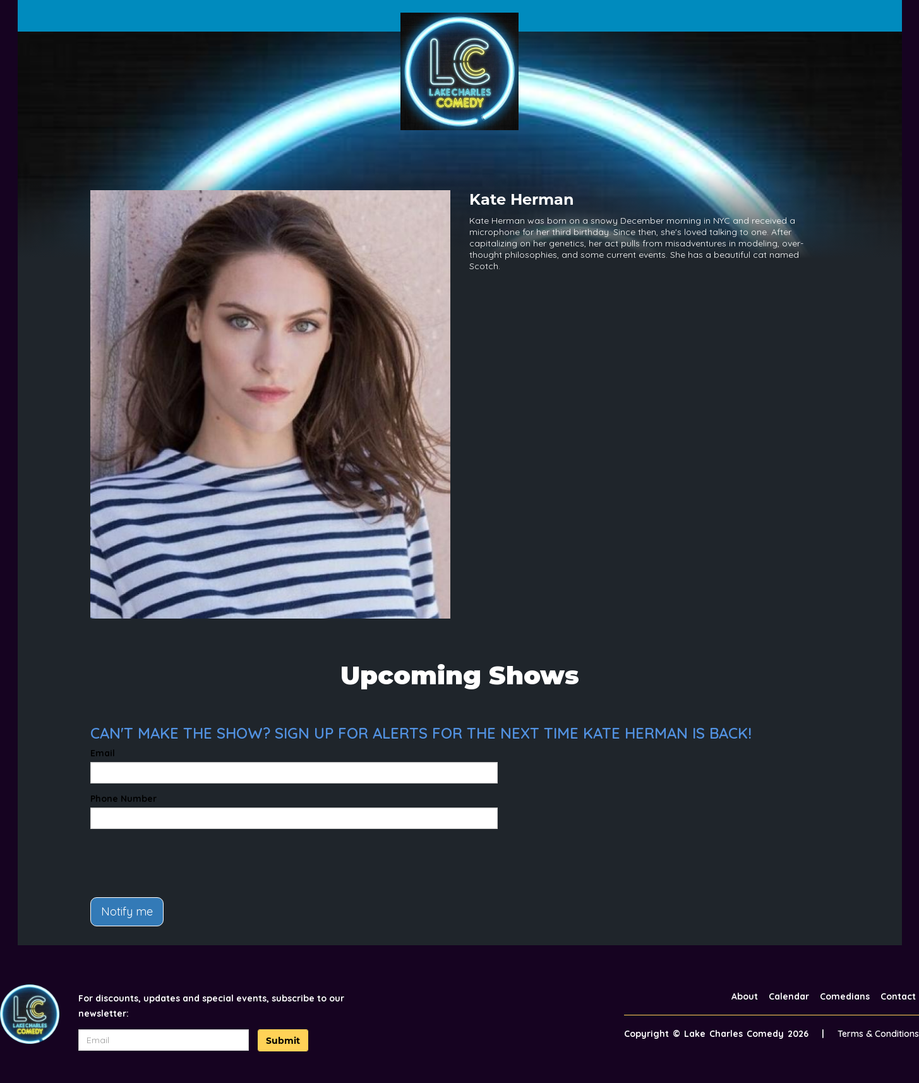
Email (102, 753)
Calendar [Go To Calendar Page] (789, 996)
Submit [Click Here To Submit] (283, 1040)
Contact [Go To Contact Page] (898, 996)
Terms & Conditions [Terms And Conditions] (878, 1033)
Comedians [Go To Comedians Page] (845, 996)
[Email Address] (163, 1040)
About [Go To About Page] (744, 996)
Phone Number (123, 798)
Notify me (127, 911)
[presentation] (186, 863)
